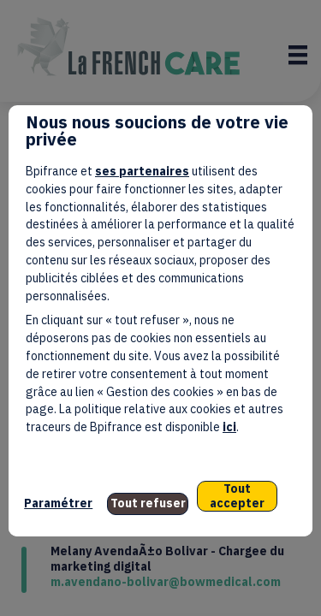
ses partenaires (142, 171)
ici (229, 427)
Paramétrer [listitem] (58, 503)
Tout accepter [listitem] (237, 496)
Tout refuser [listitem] (148, 503)
